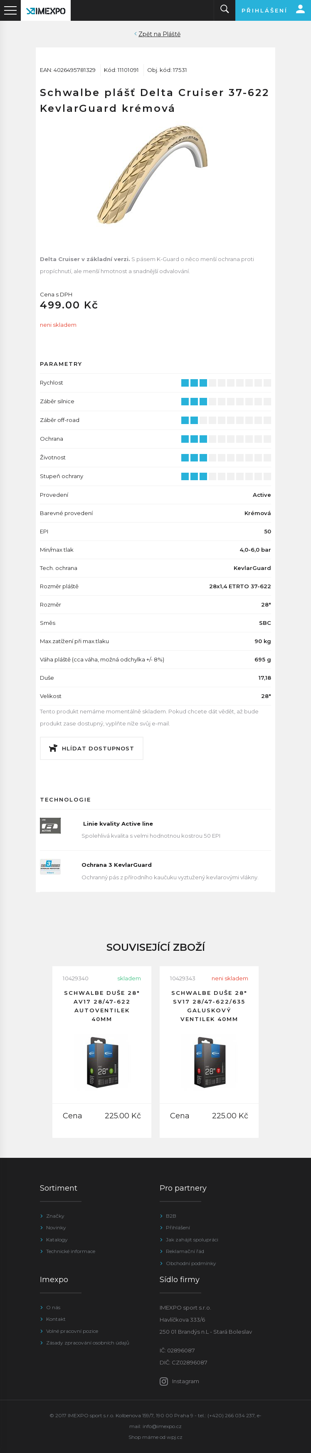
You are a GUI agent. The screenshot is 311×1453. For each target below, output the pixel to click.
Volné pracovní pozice (72, 1331)
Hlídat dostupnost (98, 748)
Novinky (56, 1227)
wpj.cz (175, 1437)
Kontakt (56, 1319)
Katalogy (57, 1239)
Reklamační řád (185, 1251)
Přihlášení (178, 1227)
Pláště (171, 34)
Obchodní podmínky (191, 1263)
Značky (55, 1216)
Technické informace (70, 1251)
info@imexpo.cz (162, 1426)
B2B (171, 1216)
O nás (53, 1307)
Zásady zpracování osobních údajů (87, 1343)
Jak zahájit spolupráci (192, 1239)
